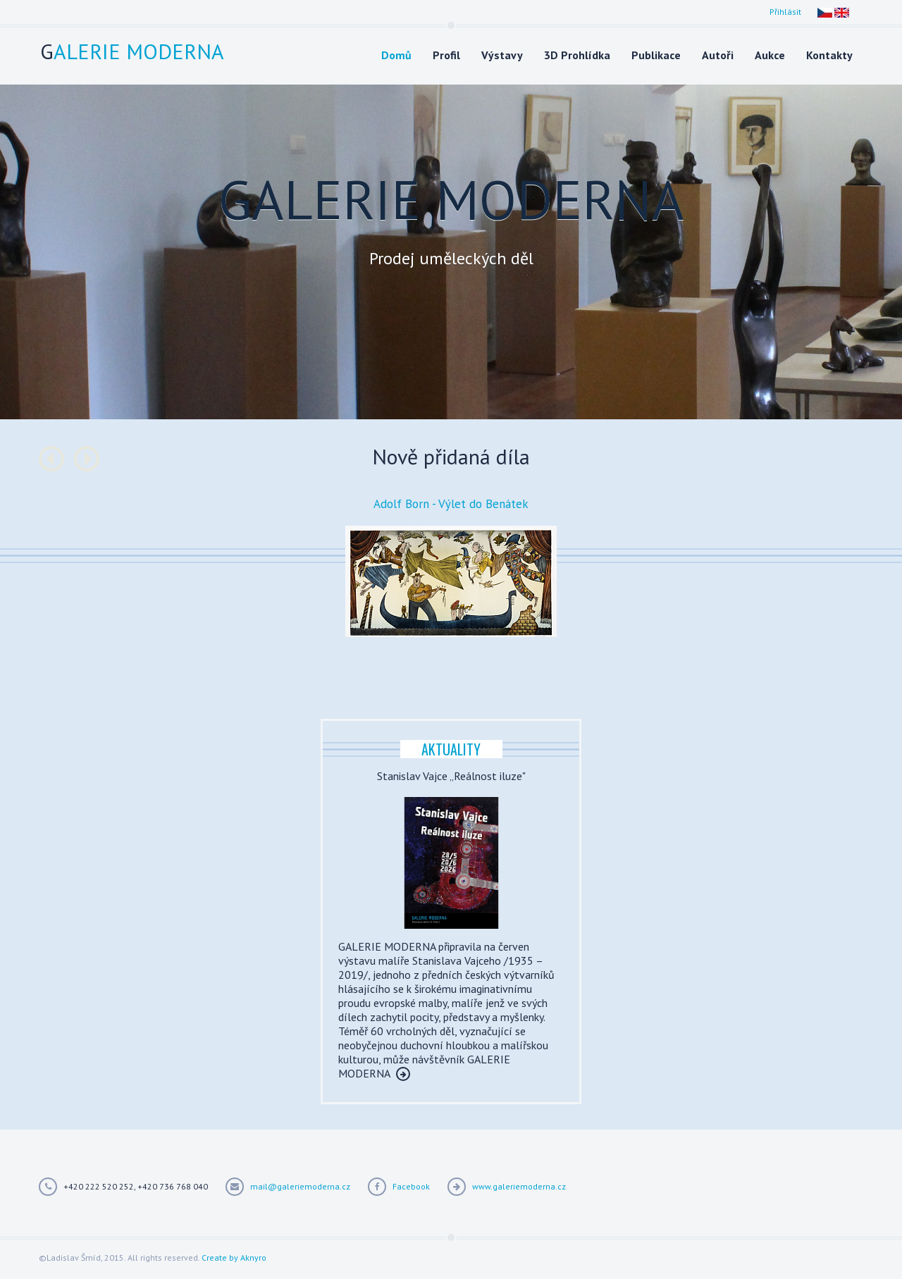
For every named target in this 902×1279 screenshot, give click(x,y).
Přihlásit (785, 11)
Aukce (770, 55)
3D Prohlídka (577, 55)
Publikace (656, 55)
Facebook (411, 1186)
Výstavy (502, 55)
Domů (396, 55)
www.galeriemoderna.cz (519, 1186)
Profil (446, 55)
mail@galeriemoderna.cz (300, 1186)
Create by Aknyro (234, 1257)
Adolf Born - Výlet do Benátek (451, 504)
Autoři (718, 55)
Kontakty (829, 55)
